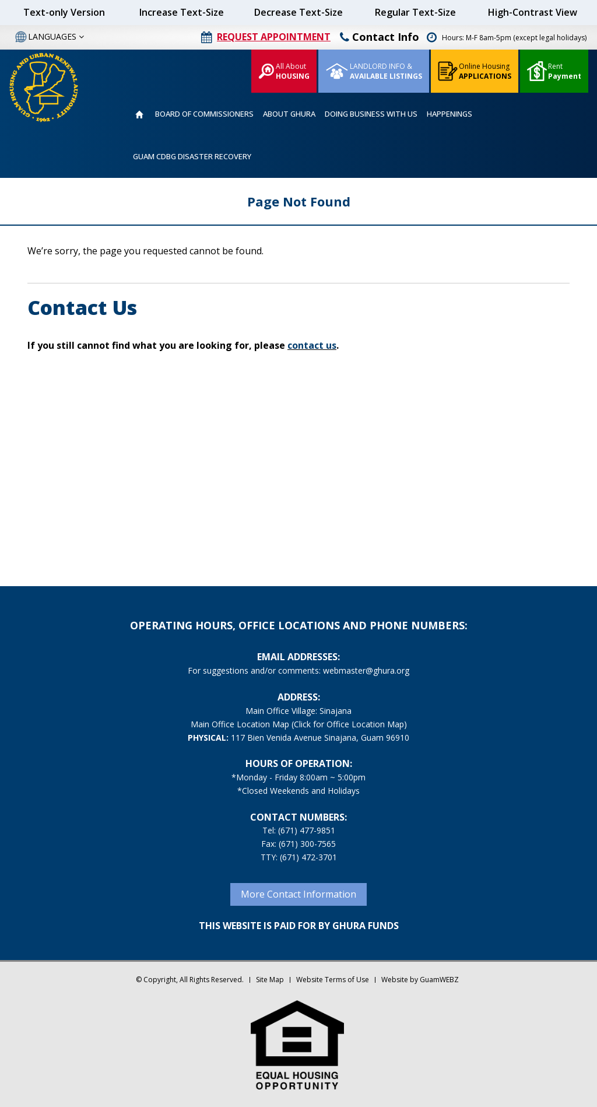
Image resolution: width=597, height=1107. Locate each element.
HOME (139, 114)
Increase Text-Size (181, 12)
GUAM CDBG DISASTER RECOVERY (192, 156)
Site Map (270, 980)
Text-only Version (64, 12)
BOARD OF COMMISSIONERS (204, 113)
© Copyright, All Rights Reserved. (190, 980)
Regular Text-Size (415, 12)
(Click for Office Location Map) (349, 724)
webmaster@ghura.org (366, 670)
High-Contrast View (532, 12)
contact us (311, 345)
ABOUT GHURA (289, 113)
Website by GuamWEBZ (420, 980)
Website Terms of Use (332, 980)
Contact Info (379, 37)
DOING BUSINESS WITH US (371, 113)
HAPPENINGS (449, 113)
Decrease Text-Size (298, 12)
